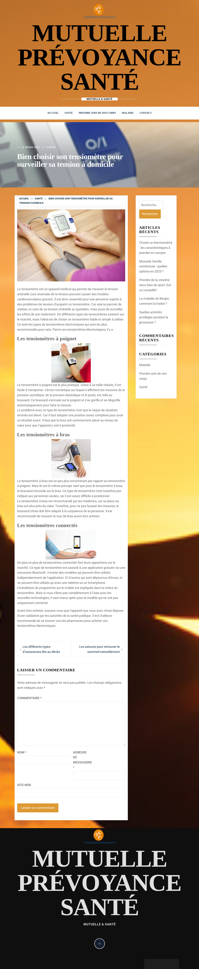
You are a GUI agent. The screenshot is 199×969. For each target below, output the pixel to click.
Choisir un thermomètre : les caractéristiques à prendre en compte (155, 248)
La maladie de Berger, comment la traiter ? (154, 301)
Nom (21, 752)
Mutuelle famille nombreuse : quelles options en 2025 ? (153, 266)
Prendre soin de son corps (97, 113)
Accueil (53, 113)
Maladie (128, 113)
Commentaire (29, 698)
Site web (24, 785)
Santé (69, 113)
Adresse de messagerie (81, 759)
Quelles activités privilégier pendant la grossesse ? (153, 317)
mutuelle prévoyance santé (99, 57)
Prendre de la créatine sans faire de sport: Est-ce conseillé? (155, 285)
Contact (146, 113)
